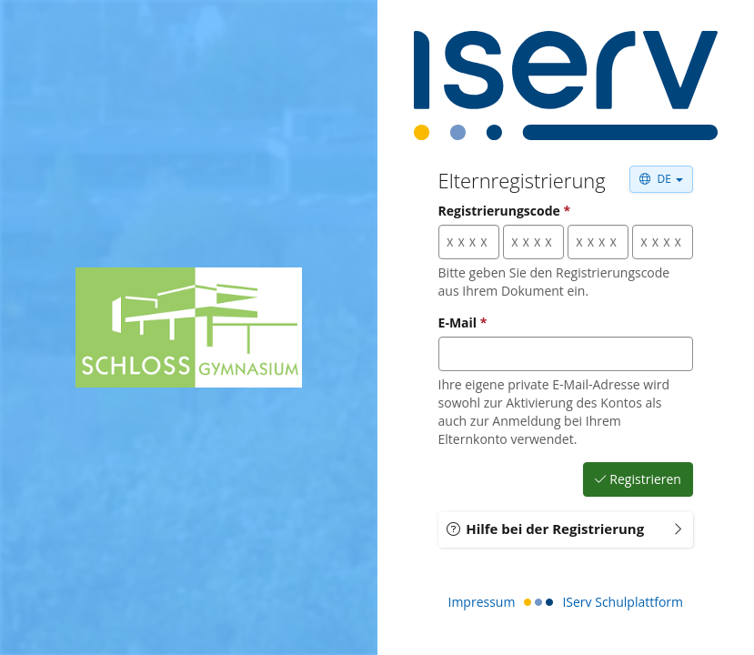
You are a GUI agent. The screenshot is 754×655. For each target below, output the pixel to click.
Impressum (482, 601)
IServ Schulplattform (622, 601)
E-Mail (463, 322)
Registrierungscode (504, 210)
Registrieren (638, 479)
